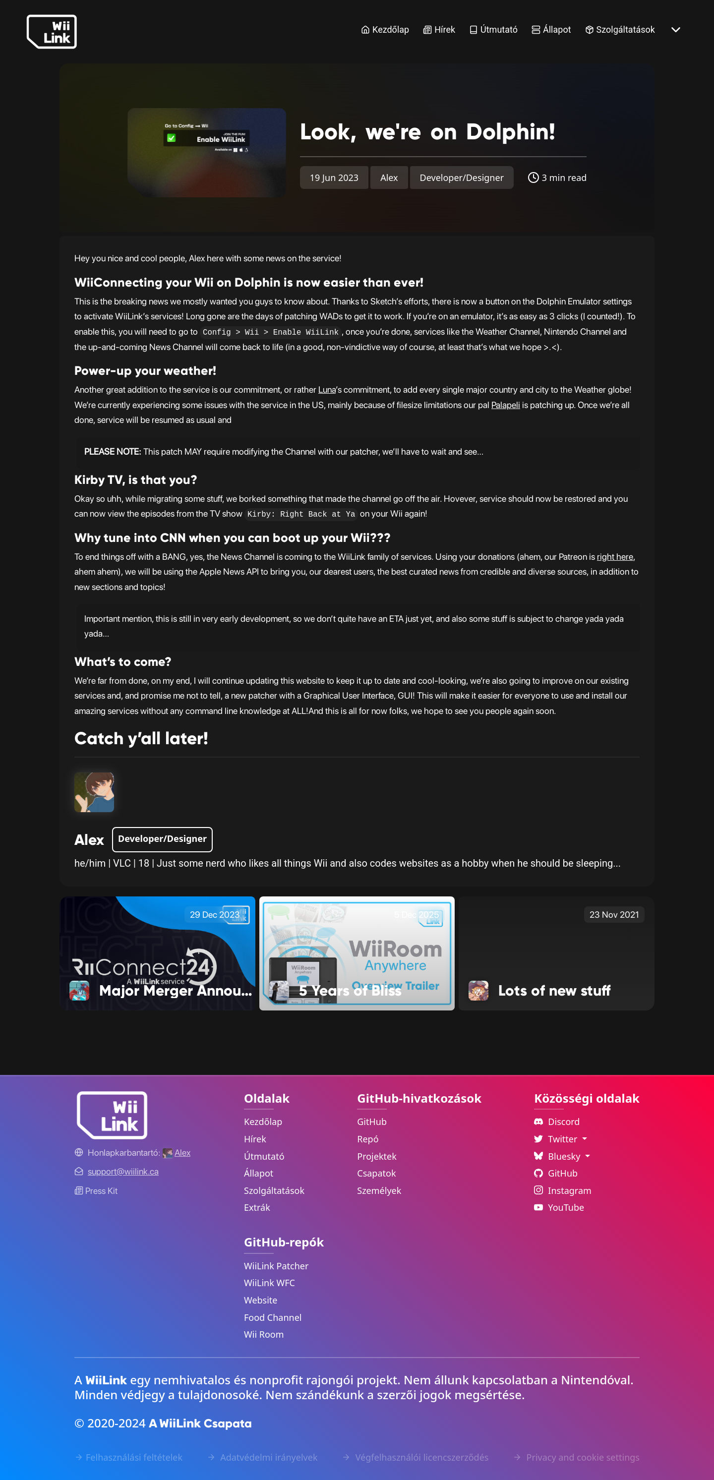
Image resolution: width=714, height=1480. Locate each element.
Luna (327, 389)
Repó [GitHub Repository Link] (367, 1139)
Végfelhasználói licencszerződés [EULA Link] (415, 1457)
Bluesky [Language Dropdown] (558, 1156)
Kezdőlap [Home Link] (385, 29)
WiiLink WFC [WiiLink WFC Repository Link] (269, 1283)
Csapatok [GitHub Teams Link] (376, 1173)
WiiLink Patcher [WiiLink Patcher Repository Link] (276, 1266)
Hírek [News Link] (439, 29)
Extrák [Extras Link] (257, 1207)
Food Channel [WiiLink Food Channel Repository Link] (273, 1317)
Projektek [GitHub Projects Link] (377, 1156)
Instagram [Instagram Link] (563, 1190)
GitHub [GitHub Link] (372, 1121)
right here (615, 556)
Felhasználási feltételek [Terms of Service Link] (128, 1457)
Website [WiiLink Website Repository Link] (261, 1300)
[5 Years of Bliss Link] (357, 952)
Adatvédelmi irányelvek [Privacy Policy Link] (262, 1457)
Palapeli (505, 405)
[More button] (675, 29)
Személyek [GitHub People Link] (379, 1190)
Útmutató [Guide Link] (493, 29)
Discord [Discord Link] (557, 1121)
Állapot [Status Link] (551, 29)
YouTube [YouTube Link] (559, 1207)
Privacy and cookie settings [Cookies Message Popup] (576, 1457)
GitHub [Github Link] (556, 1173)
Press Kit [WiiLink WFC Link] (96, 1190)
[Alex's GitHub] (176, 1152)
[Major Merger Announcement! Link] (157, 952)
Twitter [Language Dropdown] (557, 1139)
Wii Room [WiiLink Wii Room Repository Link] (264, 1334)
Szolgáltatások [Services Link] (620, 29)
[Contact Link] (123, 1171)
